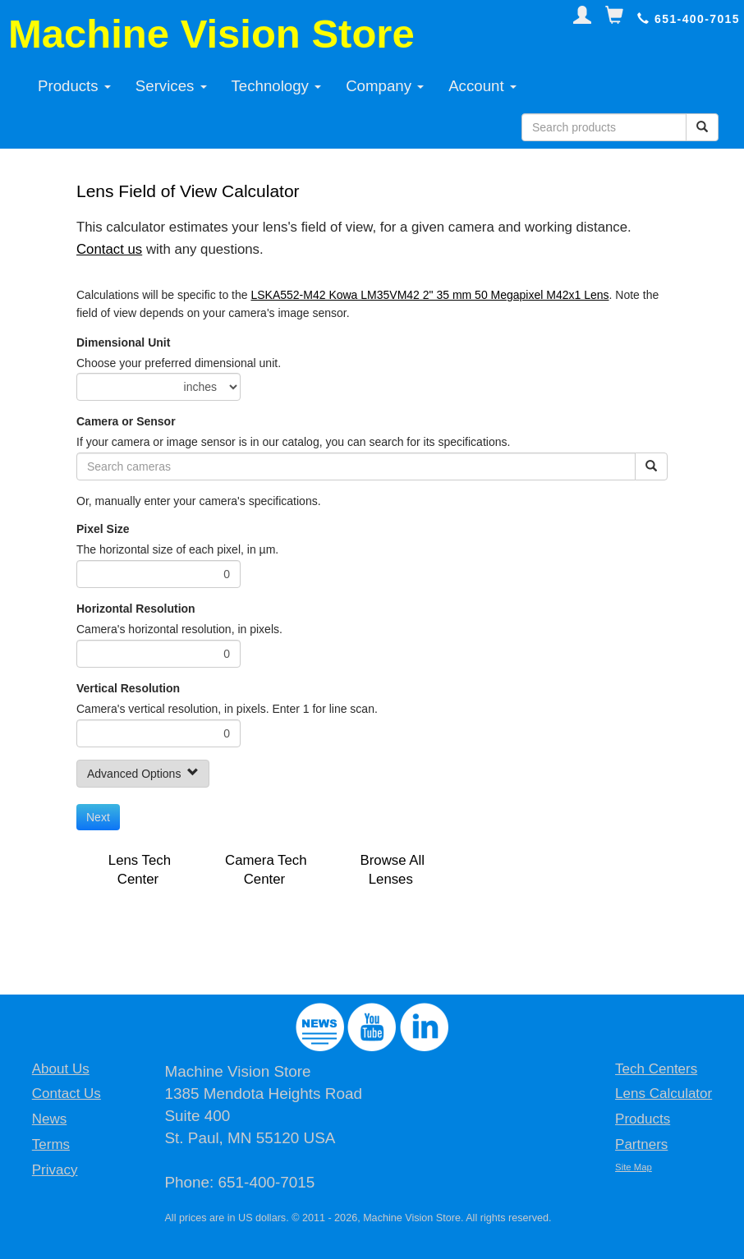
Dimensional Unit (123, 342)
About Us (61, 1069)
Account (482, 85)
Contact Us (66, 1093)
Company (385, 85)
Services (171, 85)
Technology (277, 85)
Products (74, 85)
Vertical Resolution (128, 688)
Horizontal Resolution (135, 608)
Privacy (55, 1170)
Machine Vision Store (211, 33)
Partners (641, 1144)
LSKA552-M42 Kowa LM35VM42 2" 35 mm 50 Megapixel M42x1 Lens (429, 294)
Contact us (109, 249)
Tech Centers (656, 1069)
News (49, 1119)
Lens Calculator (663, 1093)
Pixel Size (103, 528)
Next (98, 817)
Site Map (633, 1167)
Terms (51, 1144)
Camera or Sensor (126, 421)
